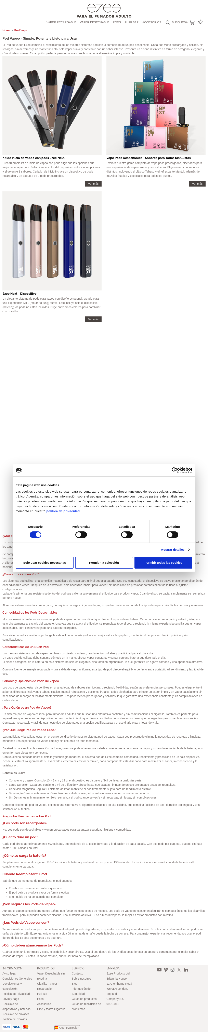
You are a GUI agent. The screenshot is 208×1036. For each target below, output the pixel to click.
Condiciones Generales (17, 978)
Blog (74, 983)
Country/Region (69, 1027)
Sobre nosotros (81, 978)
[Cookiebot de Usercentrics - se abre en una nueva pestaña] (174, 470)
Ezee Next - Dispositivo (19, 294)
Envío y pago (10, 998)
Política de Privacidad (16, 993)
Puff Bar (132, 22)
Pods (117, 22)
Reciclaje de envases (15, 1014)
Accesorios (151, 22)
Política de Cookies (14, 1019)
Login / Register (200, 21)
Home (6, 30)
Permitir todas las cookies (163, 562)
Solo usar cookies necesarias (44, 562)
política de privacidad (63, 511)
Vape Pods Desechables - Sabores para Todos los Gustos (148, 158)
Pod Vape (20, 30)
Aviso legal (9, 973)
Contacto (77, 973)
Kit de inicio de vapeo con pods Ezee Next (33, 158)
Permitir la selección (104, 562)
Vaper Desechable (94, 22)
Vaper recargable (61, 22)
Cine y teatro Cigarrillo (51, 1009)
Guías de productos (84, 998)
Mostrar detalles (173, 549)
